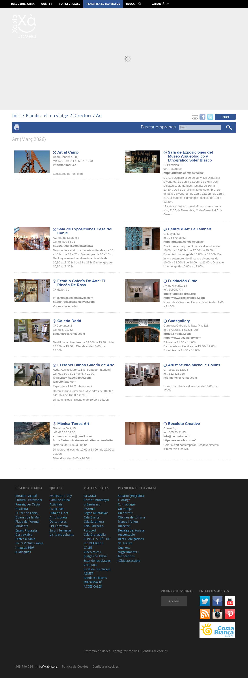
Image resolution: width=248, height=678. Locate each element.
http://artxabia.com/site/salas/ (184, 173)
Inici (16, 115)
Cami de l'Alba (60, 500)
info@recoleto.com (176, 436)
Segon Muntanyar (96, 513)
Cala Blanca (91, 517)
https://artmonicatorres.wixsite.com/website (83, 440)
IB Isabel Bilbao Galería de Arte (85, 365)
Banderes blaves (95, 578)
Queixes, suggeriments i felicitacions (128, 551)
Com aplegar (127, 504)
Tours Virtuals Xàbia (29, 543)
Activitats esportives (57, 506)
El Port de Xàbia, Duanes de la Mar (27, 515)
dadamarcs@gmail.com (69, 333)
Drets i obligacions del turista (131, 541)
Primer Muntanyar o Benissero (97, 502)
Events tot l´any (61, 496)
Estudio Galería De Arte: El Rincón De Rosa (81, 283)
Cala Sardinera (94, 521)
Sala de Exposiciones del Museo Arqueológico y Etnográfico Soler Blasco (190, 156)
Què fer (46, 4)
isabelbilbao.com (64, 381)
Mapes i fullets (128, 521)
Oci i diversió (59, 526)
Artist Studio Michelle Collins (194, 365)
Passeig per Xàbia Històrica (27, 506)
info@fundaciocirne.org (180, 293)
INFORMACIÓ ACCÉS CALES (93, 584)
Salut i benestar (60, 530)
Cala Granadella (95, 534)
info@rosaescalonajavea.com (73, 297)
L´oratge (124, 500)
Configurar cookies (126, 651)
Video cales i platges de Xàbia (95, 554)
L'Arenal (89, 509)
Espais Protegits (26, 530)
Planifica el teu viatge (103, 4)
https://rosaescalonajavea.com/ (74, 301)
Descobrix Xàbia (23, 4)
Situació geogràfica (131, 496)
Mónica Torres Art (73, 424)
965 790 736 (24, 666)
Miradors (21, 526)
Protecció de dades (97, 651)
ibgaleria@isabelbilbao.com (72, 377)
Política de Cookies (75, 666)
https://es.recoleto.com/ (180, 440)
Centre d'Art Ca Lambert (189, 229)
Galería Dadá (69, 321)
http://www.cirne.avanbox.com (184, 297)
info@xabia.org (47, 666)
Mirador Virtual (26, 496)
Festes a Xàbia (25, 539)
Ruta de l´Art (59, 513)
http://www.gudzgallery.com (182, 337)
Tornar (225, 116)
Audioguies (23, 552)
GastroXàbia (23, 534)
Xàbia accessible (129, 560)
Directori (82, 115)
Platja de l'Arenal (27, 521)
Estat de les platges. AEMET (97, 571)
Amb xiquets (58, 517)
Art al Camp (67, 152)
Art (99, 115)
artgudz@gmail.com (177, 333)
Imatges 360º (24, 547)
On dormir (125, 513)
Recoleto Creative (184, 424)
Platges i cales (69, 4)
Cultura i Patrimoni (28, 500)
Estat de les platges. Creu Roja (97, 562)
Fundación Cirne (182, 281)
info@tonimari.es (64, 165)
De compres (58, 521)
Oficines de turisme (131, 517)
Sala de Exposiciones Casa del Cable (84, 231)
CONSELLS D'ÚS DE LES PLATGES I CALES (97, 543)
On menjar (125, 509)
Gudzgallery (179, 321)
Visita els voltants (62, 534)
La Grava (90, 496)
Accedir (174, 601)
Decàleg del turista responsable (131, 532)
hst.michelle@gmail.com (180, 377)
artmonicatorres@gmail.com (72, 436)
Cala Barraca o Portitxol (94, 528)
